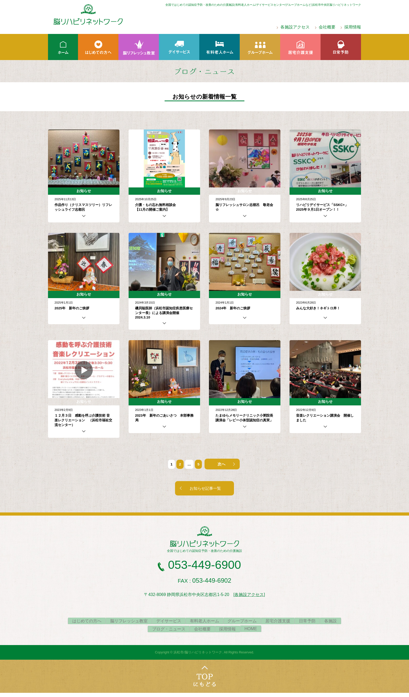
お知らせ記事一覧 (205, 489)
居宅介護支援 (281, 621)
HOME (254, 629)
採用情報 (352, 27)
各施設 (338, 621)
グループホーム (243, 621)
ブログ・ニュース (165, 630)
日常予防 (312, 621)
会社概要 (327, 27)
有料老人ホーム (203, 621)
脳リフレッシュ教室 (123, 621)
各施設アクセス (295, 27)
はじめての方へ (79, 621)
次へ (221, 464)
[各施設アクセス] (249, 595)
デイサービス (165, 621)
